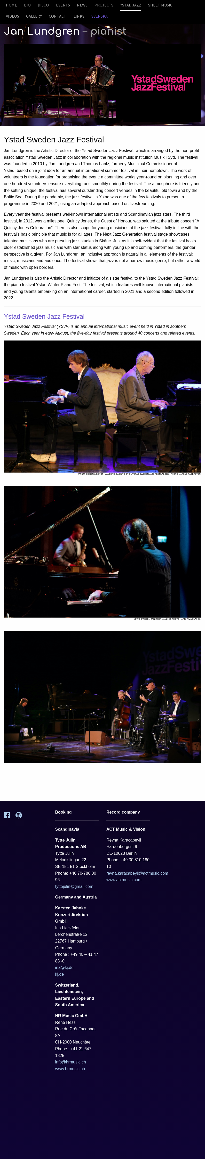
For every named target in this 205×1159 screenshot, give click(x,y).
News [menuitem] (82, 5)
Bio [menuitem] (27, 5)
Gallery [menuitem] (34, 16)
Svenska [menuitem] (99, 16)
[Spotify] (21, 817)
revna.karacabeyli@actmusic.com (137, 873)
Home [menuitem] (11, 5)
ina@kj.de (64, 967)
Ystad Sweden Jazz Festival (44, 316)
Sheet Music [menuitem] (160, 5)
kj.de (59, 974)
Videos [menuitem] (12, 16)
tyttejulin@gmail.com (74, 886)
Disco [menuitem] (43, 5)
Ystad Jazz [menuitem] (130, 5)
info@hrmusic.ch (70, 1062)
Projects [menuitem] (103, 5)
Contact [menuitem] (57, 16)
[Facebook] (9, 817)
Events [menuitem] (63, 5)
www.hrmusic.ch (70, 1069)
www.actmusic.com (123, 880)
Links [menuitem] (79, 16)
